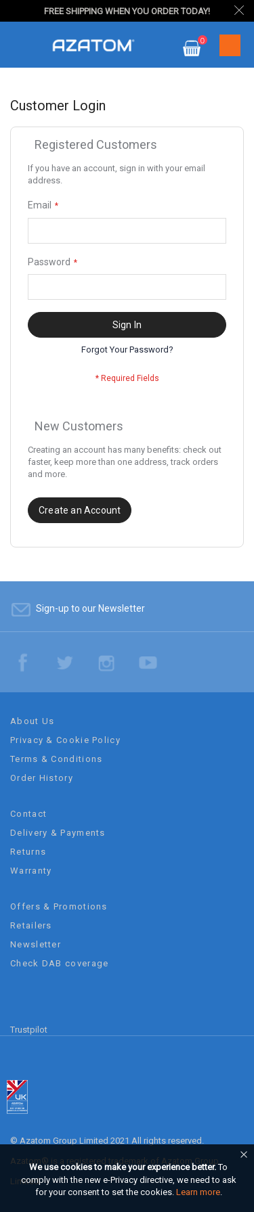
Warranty (30, 871)
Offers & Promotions (59, 906)
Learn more (198, 1192)
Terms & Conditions (56, 759)
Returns (28, 852)
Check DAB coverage (59, 963)
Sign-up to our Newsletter (90, 608)
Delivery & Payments (58, 833)
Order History (41, 778)
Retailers (31, 925)
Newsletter (35, 944)
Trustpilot (28, 1030)
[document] (129, 1179)
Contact (28, 814)
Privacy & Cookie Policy (65, 740)
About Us (32, 721)
